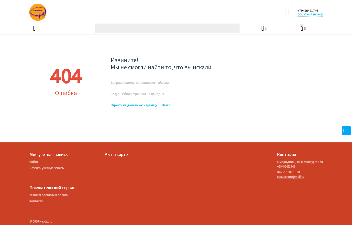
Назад (166, 105)
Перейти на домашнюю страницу (134, 105)
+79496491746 (309, 10)
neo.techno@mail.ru (290, 177)
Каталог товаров (58, 28)
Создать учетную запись (46, 168)
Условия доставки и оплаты (48, 195)
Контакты (36, 201)
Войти (33, 162)
